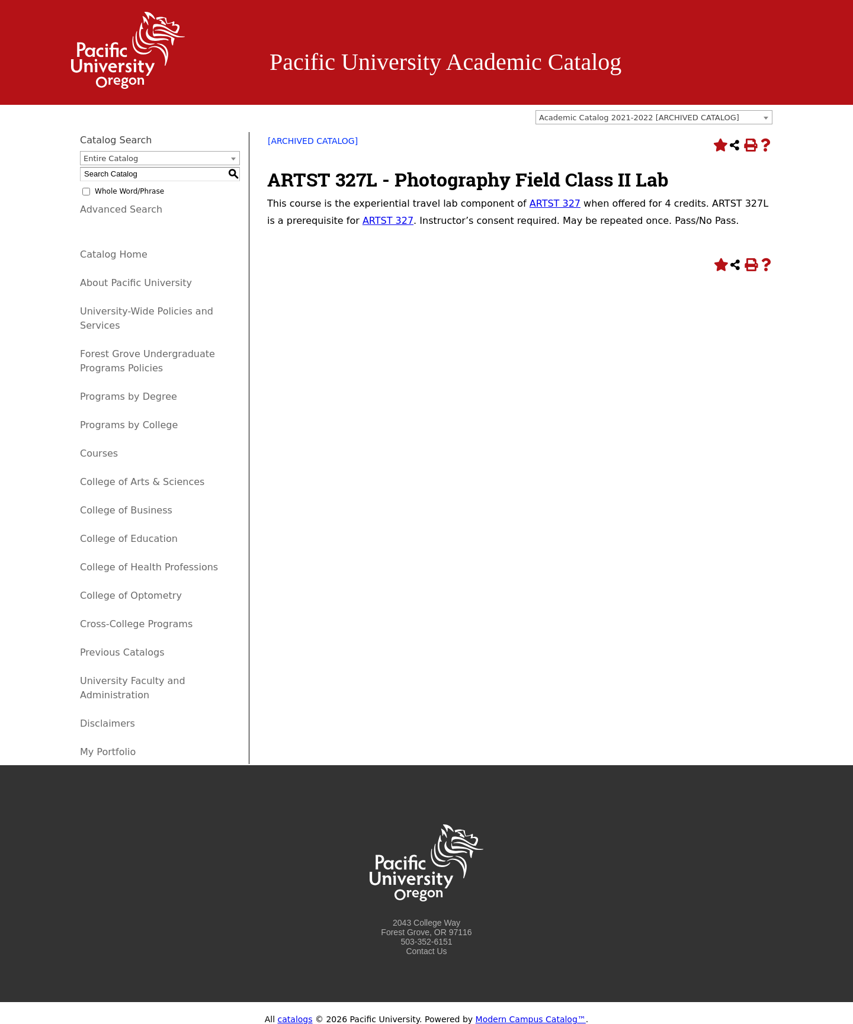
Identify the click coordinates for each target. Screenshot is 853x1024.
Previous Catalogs (122, 652)
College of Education (129, 538)
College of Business (126, 510)
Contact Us (426, 951)
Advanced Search (121, 209)
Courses (99, 453)
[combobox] (653, 117)
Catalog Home (113, 254)
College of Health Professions (149, 567)
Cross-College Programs (136, 624)
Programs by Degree (128, 396)
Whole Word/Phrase (129, 191)
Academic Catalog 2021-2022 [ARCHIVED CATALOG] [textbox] (639, 117)
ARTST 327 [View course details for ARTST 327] (555, 203)
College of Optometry (131, 595)
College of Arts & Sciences (142, 481)
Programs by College (129, 425)
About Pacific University (136, 282)
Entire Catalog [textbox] (111, 158)
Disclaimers (107, 723)
